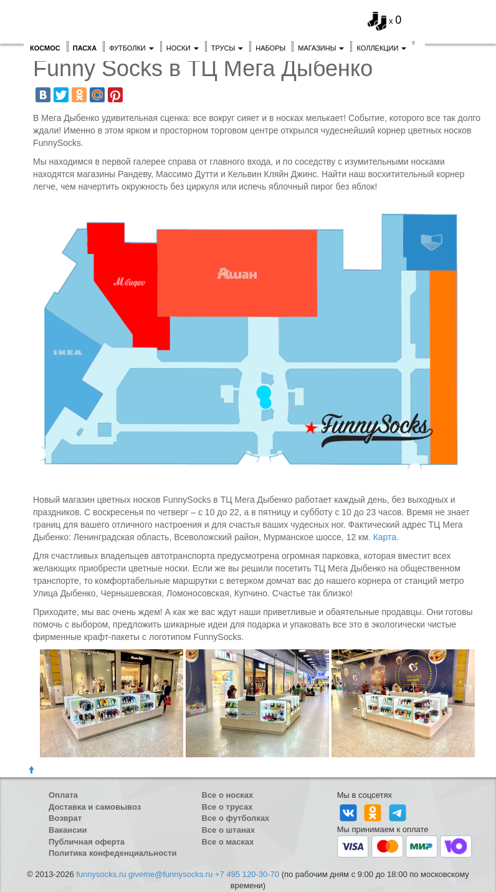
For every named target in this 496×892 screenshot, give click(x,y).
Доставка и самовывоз (95, 807)
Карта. (386, 537)
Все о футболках (236, 818)
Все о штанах (228, 830)
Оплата (63, 795)
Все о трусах (227, 807)
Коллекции (381, 48)
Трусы (227, 48)
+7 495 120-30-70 (247, 874)
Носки (182, 48)
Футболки (131, 48)
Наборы (270, 48)
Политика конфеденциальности (113, 853)
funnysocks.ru (101, 874)
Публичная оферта (87, 841)
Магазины (321, 48)
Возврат (65, 818)
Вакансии (68, 830)
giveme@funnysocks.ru (170, 874)
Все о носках (228, 795)
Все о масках (228, 841)
